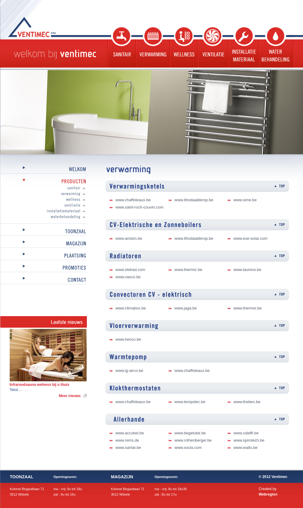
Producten (43, 181)
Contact (43, 280)
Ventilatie (212, 47)
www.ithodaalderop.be (194, 200)
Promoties (43, 268)
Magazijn (43, 243)
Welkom (43, 169)
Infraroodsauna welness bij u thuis (39, 385)
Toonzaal (43, 231)
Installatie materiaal (243, 47)
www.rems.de (127, 440)
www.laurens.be (248, 269)
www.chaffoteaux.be (133, 200)
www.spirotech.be (249, 440)
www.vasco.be (128, 277)
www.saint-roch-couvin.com (139, 207)
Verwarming (152, 47)
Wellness (183, 47)
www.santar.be (128, 447)
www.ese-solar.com (251, 238)
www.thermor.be (248, 308)
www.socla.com (188, 447)
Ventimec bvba (47, 27)
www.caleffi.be (246, 433)
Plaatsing (43, 255)
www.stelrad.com (130, 269)
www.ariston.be (129, 238)
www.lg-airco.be (129, 370)
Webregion (268, 494)
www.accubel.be (130, 433)
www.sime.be (245, 200)
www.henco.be (128, 339)
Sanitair (121, 47)
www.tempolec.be (190, 401)
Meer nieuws (70, 396)
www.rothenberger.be (193, 440)
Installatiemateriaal (49, 211)
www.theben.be (247, 401)
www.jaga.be (186, 308)
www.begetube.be (190, 433)
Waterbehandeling (276, 47)
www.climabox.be (131, 308)
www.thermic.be (189, 269)
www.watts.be (246, 447)
